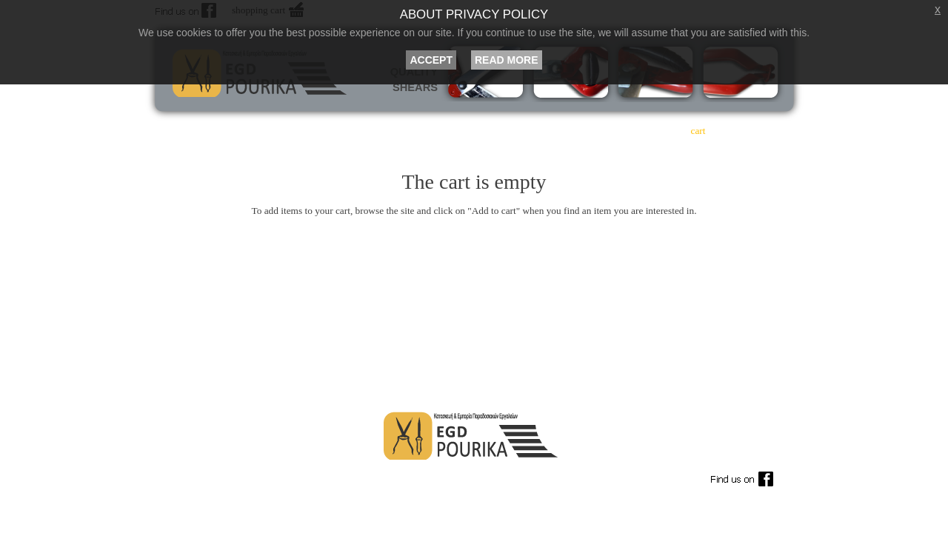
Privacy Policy (551, 476)
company (383, 130)
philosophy (446, 130)
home (321, 130)
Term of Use (206, 476)
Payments (322, 476)
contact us (761, 130)
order (634, 130)
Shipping (436, 476)
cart (698, 130)
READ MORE (506, 60)
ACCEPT (431, 60)
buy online (572, 130)
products (510, 130)
